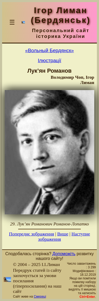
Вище (62, 233)
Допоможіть (64, 253)
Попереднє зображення (31, 233)
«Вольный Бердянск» (49, 50)
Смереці (40, 296)
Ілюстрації (49, 60)
